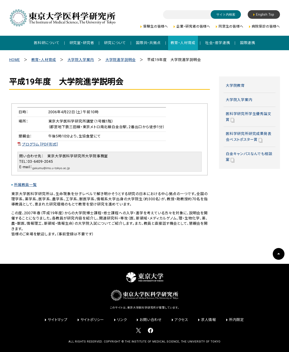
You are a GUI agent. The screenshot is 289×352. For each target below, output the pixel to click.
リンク (122, 320)
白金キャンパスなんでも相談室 (249, 157)
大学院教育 (235, 85)
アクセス (181, 320)
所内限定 (236, 320)
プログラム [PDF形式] (40, 144)
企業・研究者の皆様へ (193, 26)
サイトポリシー (92, 320)
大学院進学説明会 (120, 60)
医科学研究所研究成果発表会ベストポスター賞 (248, 137)
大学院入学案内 (81, 60)
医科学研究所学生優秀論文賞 (248, 117)
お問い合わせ (151, 320)
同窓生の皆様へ (231, 26)
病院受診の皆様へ (266, 26)
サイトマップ (58, 320)
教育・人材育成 (43, 60)
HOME (14, 60)
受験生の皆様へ (155, 26)
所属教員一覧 (25, 185)
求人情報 (208, 320)
